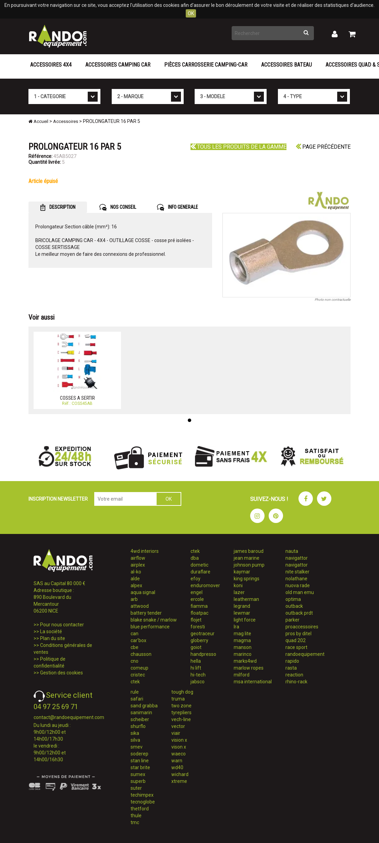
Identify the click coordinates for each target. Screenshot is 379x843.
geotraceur (203, 633)
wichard (179, 774)
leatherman (246, 599)
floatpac (199, 613)
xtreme (179, 781)
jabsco (198, 681)
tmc (135, 822)
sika (135, 733)
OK (191, 13)
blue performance (150, 626)
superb (138, 781)
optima (293, 599)
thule (136, 815)
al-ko (136, 571)
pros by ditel (298, 633)
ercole (197, 599)
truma (178, 699)
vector (178, 726)
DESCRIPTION (57, 207)
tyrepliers (181, 712)
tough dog (182, 692)
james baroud (249, 551)
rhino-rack (296, 681)
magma (242, 640)
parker (292, 620)
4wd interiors (145, 551)
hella (196, 661)
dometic (199, 565)
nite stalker (297, 571)
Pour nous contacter (62, 624)
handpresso (203, 654)
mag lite (242, 633)
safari (137, 699)
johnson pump (249, 565)
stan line (140, 760)
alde (135, 578)
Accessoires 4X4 (51, 64)
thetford (140, 808)
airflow (138, 558)
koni (238, 585)
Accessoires (65, 121)
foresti (198, 626)
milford (241, 674)
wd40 (177, 767)
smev (137, 747)
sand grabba (144, 705)
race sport (296, 647)
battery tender (146, 613)
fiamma (199, 606)
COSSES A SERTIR (77, 398)
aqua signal (143, 592)
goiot (196, 647)
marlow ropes (249, 668)
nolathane (296, 578)
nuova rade (297, 585)
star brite (140, 767)
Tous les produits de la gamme (238, 147)
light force (245, 620)
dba (195, 558)
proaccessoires (301, 626)
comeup (139, 668)
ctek (135, 681)
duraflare (200, 571)
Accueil (38, 121)
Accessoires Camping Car (117, 64)
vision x (179, 740)
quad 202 (295, 640)
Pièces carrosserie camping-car (205, 64)
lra (236, 626)
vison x (178, 747)
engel (197, 592)
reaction (294, 674)
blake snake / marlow (154, 620)
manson (243, 647)
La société (51, 631)
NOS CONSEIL (117, 207)
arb (134, 599)
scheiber (140, 719)
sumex (138, 774)
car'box (138, 640)
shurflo (138, 726)
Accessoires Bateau (286, 64)
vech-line (181, 719)
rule (135, 692)
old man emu (299, 592)
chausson (141, 654)
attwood (140, 606)
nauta (291, 551)
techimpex (142, 795)
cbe (134, 647)
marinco (243, 654)
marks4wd (245, 661)
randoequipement (305, 654)
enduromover (205, 585)
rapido (292, 661)
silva (135, 740)
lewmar (242, 613)
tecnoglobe (143, 802)
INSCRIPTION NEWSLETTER (58, 499)
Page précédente (323, 147)
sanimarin (141, 712)
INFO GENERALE (177, 207)
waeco (178, 753)
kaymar (242, 571)
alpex (136, 585)
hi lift (196, 668)
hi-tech (198, 674)
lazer (239, 592)
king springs (246, 578)
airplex (138, 565)
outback (294, 606)
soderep (139, 753)
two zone (181, 705)
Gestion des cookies (61, 672)
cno (134, 661)
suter (136, 788)
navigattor (296, 558)
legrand (242, 606)
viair (175, 733)
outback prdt (299, 613)
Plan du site (52, 638)
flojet (196, 620)
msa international (253, 681)
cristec (138, 674)
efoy (195, 578)
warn (176, 760)
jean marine (246, 558)
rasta (291, 668)
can (134, 633)
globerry (199, 640)
